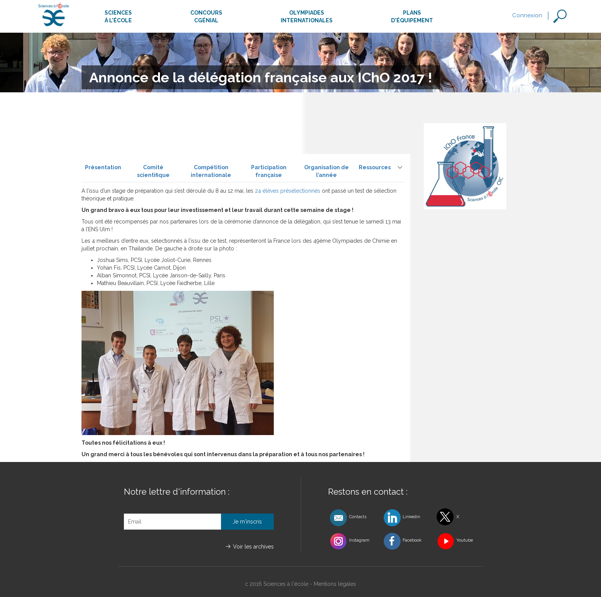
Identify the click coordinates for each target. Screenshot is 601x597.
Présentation (103, 167)
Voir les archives (253, 547)
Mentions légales (335, 584)
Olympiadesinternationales (307, 16)
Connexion (527, 15)
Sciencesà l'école (118, 16)
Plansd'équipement (412, 16)
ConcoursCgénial (206, 16)
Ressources (375, 167)
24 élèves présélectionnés (287, 191)
